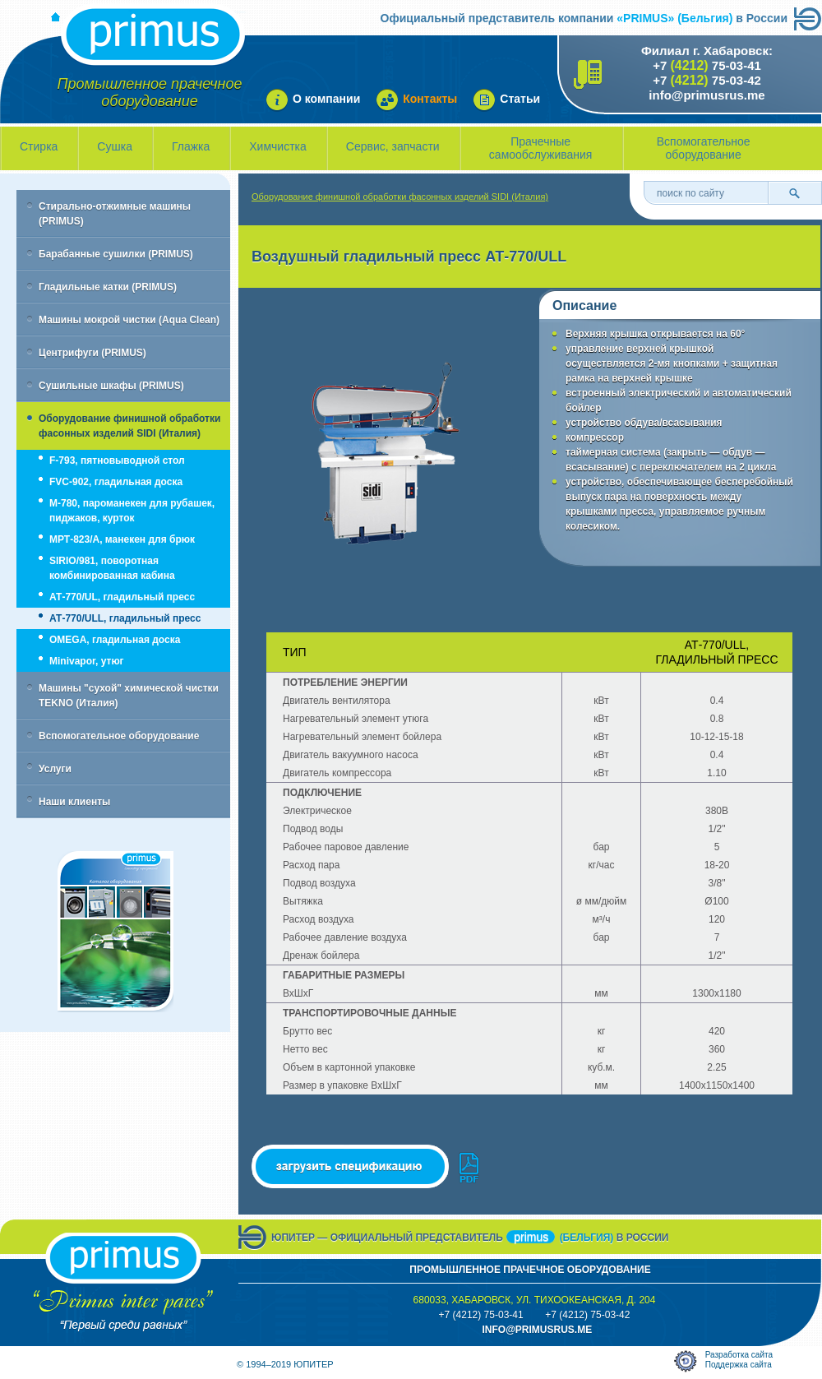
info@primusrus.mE (537, 1329)
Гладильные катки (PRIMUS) (108, 287)
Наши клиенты (74, 802)
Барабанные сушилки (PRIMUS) (116, 254)
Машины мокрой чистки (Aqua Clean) (129, 320)
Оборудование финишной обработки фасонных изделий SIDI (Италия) (129, 426)
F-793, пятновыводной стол (117, 460)
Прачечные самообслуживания (541, 148)
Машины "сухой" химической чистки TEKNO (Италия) (129, 696)
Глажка (191, 146)
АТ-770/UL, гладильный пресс (122, 597)
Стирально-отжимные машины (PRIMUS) (115, 214)
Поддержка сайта (738, 1364)
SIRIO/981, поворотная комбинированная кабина (112, 568)
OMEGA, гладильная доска (114, 640)
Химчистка (278, 146)
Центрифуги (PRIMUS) (92, 353)
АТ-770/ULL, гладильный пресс (125, 618)
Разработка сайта (739, 1354)
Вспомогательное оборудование (703, 148)
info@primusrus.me (706, 95)
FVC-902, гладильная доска (115, 482)
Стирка (39, 146)
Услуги (55, 769)
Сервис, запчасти (393, 146)
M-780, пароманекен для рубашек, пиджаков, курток (132, 510)
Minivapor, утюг (86, 661)
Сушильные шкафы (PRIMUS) (111, 385)
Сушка (114, 146)
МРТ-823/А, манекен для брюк (122, 539)
